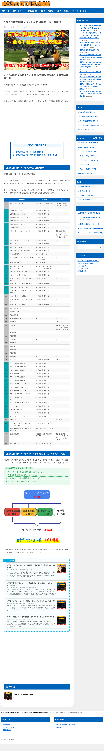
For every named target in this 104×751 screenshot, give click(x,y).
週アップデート (18, 11)
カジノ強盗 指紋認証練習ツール (88, 116)
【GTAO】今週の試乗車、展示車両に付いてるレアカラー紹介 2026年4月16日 (90, 93)
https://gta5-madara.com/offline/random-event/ (21, 608)
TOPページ (5, 11)
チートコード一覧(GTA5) (85, 263)
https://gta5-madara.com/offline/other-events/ (21, 626)
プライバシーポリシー (10, 734)
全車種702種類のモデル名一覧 (88, 224)
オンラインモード (84, 186)
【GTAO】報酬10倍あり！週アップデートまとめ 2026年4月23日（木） (90, 86)
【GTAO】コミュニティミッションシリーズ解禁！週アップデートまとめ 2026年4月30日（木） (90, 64)
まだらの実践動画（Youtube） (66, 732)
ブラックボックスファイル (89, 151)
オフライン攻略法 (62, 11)
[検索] (90, 247)
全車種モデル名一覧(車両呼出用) (89, 213)
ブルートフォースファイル (89, 156)
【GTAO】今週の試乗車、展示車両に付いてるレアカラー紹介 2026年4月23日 (90, 79)
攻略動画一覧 (32, 11)
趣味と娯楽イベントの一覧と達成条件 (31, 151)
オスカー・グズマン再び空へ (88, 169)
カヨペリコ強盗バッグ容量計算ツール (90, 125)
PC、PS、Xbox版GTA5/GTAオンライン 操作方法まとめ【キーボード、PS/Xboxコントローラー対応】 (90, 35)
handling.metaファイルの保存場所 (90, 233)
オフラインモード (84, 191)
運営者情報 (6, 732)
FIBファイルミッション (86, 147)
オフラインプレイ (83, 268)
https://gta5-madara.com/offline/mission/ (19, 572)
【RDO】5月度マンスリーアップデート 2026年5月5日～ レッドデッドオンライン (90, 45)
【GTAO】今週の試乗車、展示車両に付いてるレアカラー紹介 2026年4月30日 (90, 57)
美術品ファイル (85, 164)
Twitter (58, 734)
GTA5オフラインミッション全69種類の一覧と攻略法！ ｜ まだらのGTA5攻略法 (30, 569)
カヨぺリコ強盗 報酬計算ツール (88, 121)
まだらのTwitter (84, 199)
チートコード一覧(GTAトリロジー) (88, 261)
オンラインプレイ (83, 266)
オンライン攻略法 (47, 11)
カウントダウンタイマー (86, 130)
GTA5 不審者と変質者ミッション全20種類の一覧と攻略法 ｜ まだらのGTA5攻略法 (31, 587)
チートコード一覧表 (79, 11)
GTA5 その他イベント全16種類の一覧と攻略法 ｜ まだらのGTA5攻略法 (31, 622)
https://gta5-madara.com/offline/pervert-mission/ (22, 590)
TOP (11, 719)
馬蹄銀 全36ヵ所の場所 (86, 173)
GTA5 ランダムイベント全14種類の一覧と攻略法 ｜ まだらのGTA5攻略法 (31, 604)
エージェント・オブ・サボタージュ (90, 143)
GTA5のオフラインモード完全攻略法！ (24, 701)
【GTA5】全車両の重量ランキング (90, 50)
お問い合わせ (7, 737)
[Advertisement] (37, 122)
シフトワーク (62, 235)
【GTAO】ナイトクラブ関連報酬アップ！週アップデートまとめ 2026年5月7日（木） (90, 28)
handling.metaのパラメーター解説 (90, 228)
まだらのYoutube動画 (85, 195)
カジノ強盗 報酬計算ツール (86, 112)
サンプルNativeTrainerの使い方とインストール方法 (90, 218)
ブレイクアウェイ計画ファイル (90, 160)
